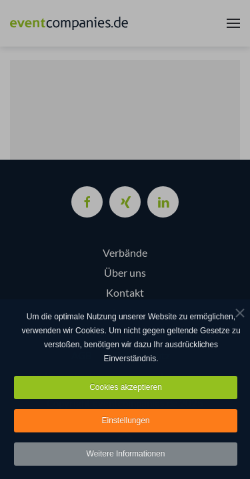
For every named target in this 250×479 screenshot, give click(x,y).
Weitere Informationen (126, 455)
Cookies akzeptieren (125, 388)
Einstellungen (125, 421)
